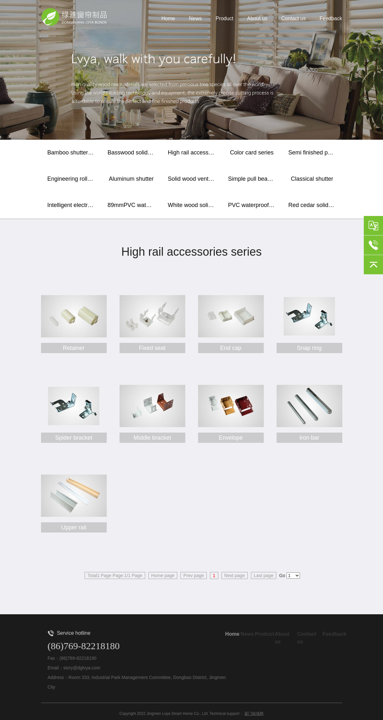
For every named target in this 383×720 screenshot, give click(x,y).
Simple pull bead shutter (253, 179)
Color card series (251, 152)
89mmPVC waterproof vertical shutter (133, 205)
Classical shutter (312, 179)
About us (257, 18)
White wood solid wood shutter (193, 205)
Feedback (331, 18)
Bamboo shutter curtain (72, 152)
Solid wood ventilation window (193, 179)
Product (224, 18)
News (195, 18)
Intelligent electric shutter (72, 205)
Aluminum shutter (131, 179)
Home (168, 18)
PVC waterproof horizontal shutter (253, 205)
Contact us (293, 18)
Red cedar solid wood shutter (313, 205)
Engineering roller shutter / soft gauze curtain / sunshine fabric (72, 179)
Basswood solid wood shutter (133, 152)
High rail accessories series (193, 152)
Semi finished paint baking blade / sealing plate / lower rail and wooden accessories (313, 152)
